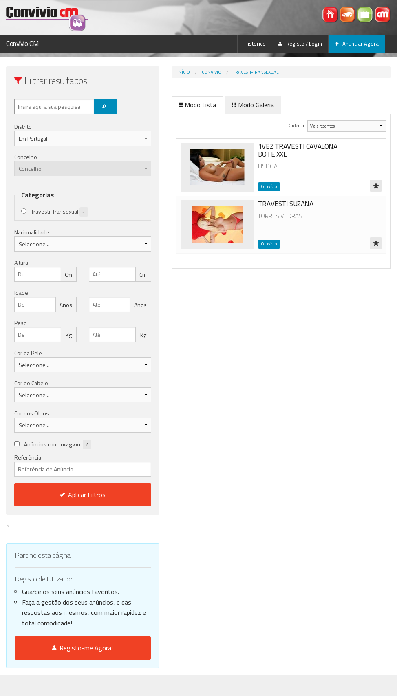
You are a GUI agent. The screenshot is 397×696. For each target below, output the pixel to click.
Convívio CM (22, 43)
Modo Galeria (220, 105)
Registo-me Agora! (66, 669)
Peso (20, 322)
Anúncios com (57, 444)
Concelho (25, 156)
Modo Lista (164, 105)
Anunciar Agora (357, 44)
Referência (66, 465)
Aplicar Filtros (66, 494)
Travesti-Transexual (222, 72)
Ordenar (284, 125)
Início (150, 72)
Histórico (255, 44)
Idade (21, 292)
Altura (21, 262)
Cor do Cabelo (31, 383)
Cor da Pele (28, 353)
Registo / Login (300, 44)
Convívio (178, 72)
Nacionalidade (31, 232)
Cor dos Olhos (31, 413)
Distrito (23, 126)
